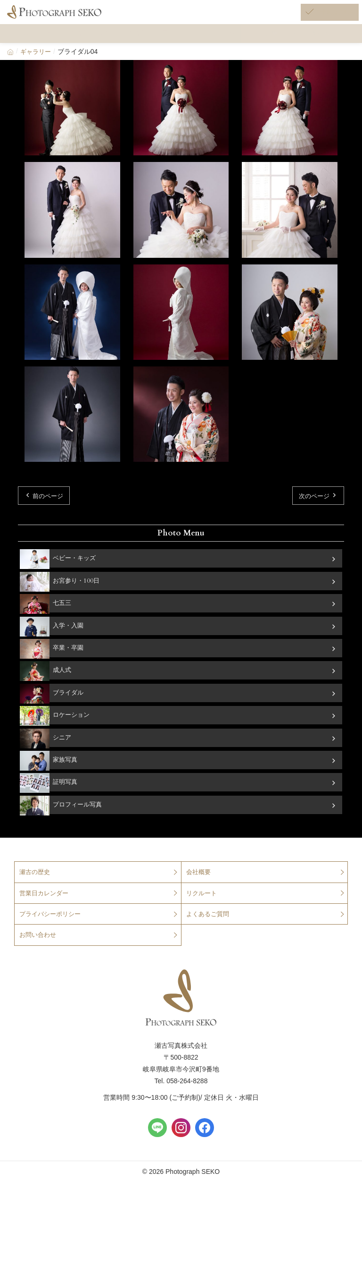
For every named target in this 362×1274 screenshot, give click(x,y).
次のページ (311, 517)
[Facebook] (204, 1170)
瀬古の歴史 (35, 912)
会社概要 (199, 912)
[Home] (10, 72)
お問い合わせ (39, 977)
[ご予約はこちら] (317, 18)
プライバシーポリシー (52, 955)
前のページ (50, 517)
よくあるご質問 (209, 955)
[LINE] (157, 1170)
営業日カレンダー (45, 933)
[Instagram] (181, 1170)
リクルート (202, 933)
